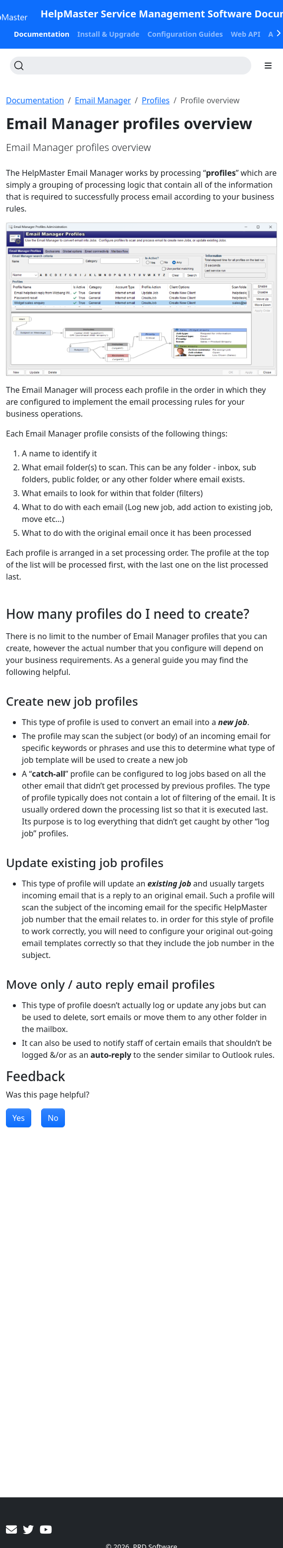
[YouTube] (46, 1529)
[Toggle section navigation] (268, 65)
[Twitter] (28, 1529)
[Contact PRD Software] (11, 1529)
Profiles (156, 100)
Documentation (35, 100)
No (53, 1117)
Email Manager (103, 100)
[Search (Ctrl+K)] (130, 65)
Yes (18, 1117)
